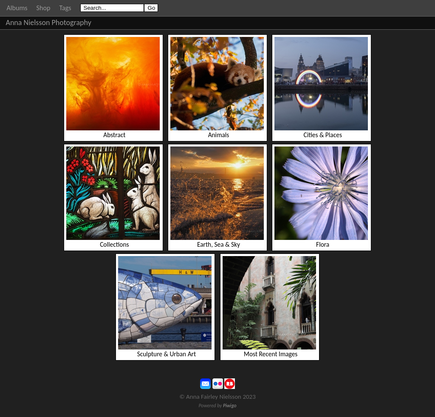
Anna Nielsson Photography (48, 22)
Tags (65, 8)
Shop (44, 8)
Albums (17, 8)
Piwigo (230, 406)
